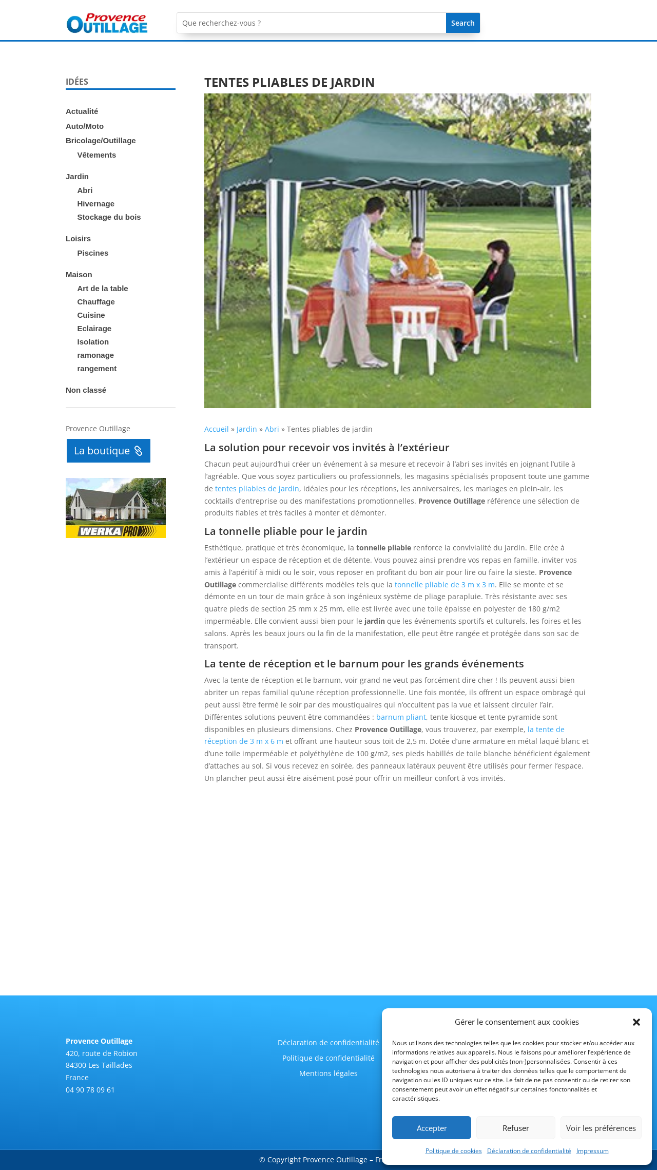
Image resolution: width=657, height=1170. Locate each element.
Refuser (516, 1128)
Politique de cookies (454, 1150)
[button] (636, 1022)
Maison (79, 274)
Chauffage (96, 301)
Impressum (592, 1150)
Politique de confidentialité (328, 1058)
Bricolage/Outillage (101, 140)
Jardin (77, 176)
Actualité (82, 111)
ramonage (96, 355)
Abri (85, 190)
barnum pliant (401, 717)
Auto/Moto (85, 126)
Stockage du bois (109, 217)
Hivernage (96, 203)
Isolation (93, 341)
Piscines (93, 252)
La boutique (102, 450)
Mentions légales (328, 1074)
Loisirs (78, 238)
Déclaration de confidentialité (529, 1150)
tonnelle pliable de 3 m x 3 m (445, 584)
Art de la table (103, 288)
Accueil (216, 429)
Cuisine (91, 315)
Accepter (432, 1128)
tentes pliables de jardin (257, 488)
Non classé (86, 390)
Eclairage (95, 328)
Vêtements (97, 154)
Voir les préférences (601, 1128)
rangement (97, 368)
